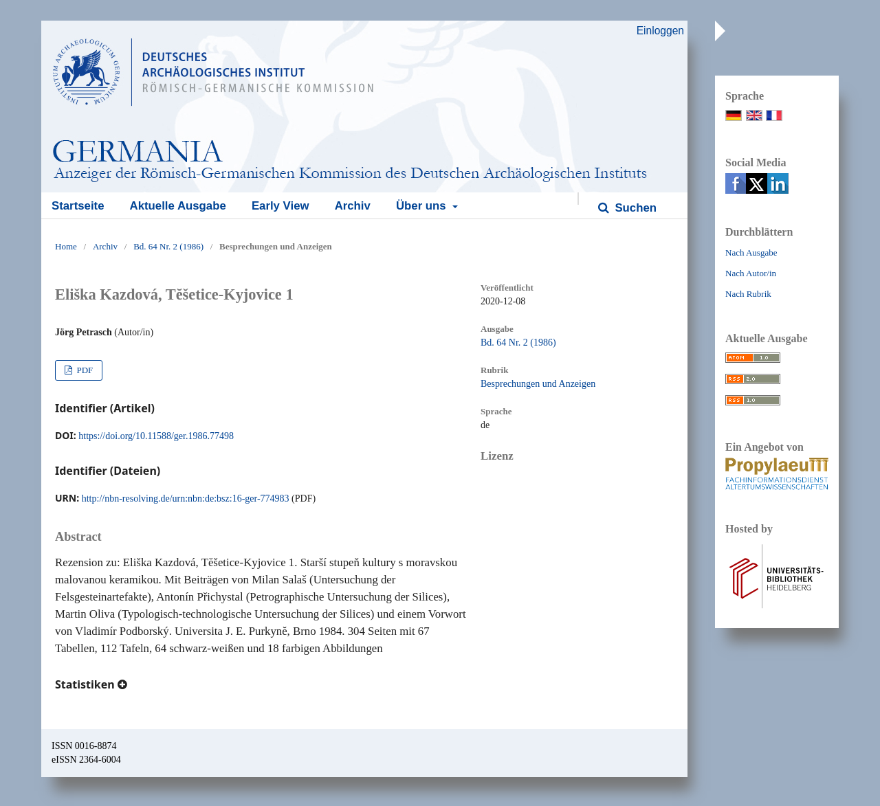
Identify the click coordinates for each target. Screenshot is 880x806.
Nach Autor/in (750, 273)
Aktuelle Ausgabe (178, 205)
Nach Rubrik (748, 294)
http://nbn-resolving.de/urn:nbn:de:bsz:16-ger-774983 (185, 498)
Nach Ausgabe (751, 252)
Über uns (422, 205)
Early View (280, 205)
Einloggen (660, 30)
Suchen (634, 207)
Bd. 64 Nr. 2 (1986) (168, 246)
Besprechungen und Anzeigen (538, 384)
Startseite (78, 205)
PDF (83, 370)
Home (66, 246)
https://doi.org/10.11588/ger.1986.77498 (156, 436)
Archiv (353, 205)
